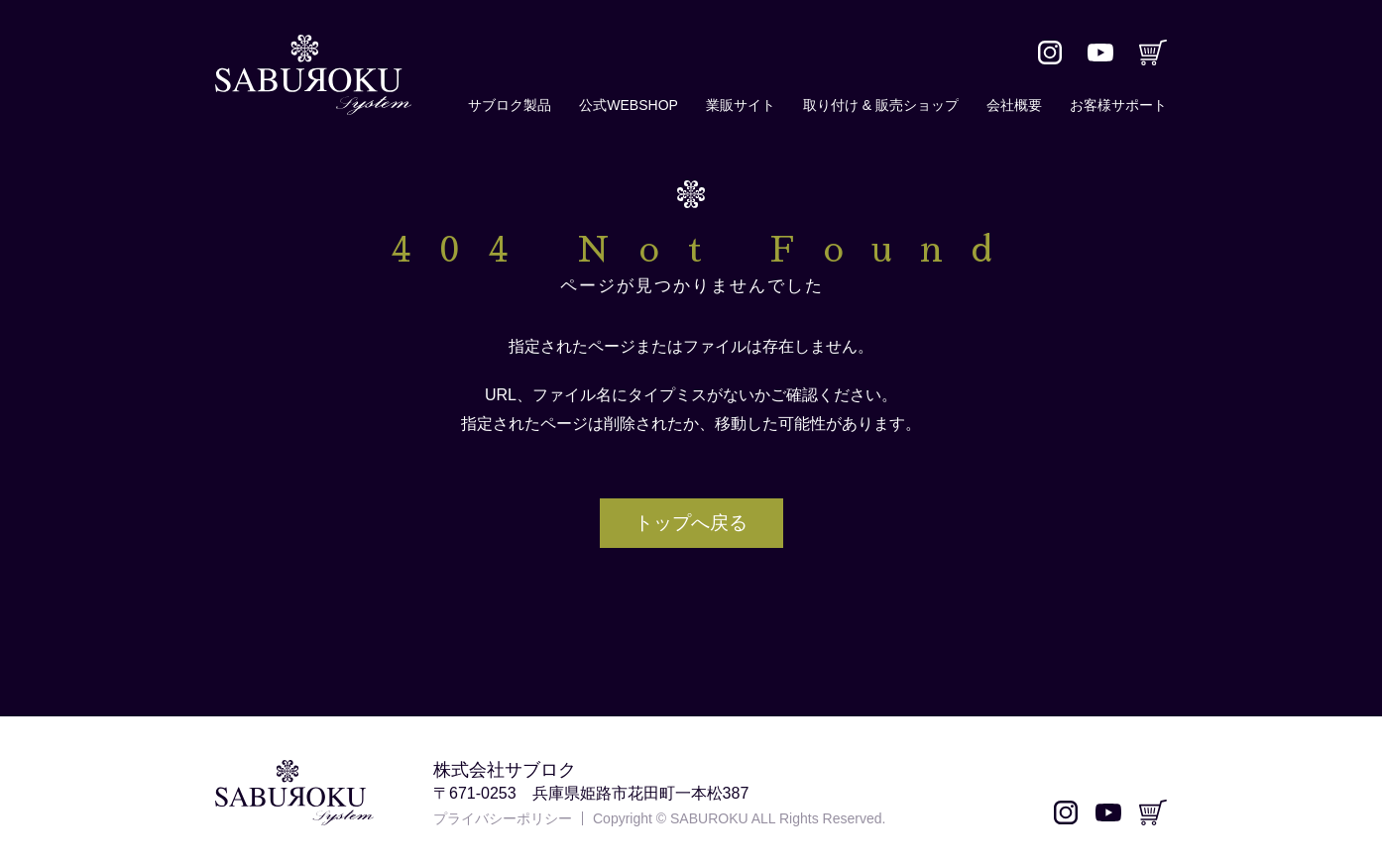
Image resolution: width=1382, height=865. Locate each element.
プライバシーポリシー (502, 818)
